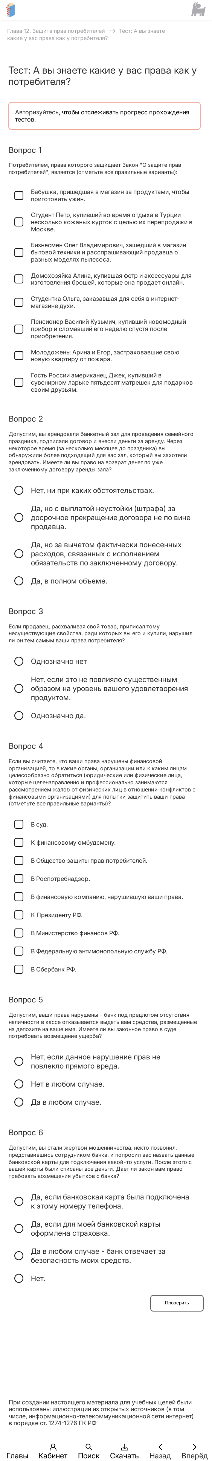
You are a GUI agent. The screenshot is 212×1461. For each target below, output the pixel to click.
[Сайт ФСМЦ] (198, 9)
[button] (17, 1447)
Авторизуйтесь (37, 112)
